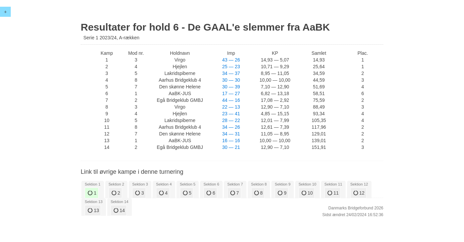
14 (119, 210)
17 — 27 (231, 93)
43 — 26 (231, 60)
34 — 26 (231, 127)
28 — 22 (231, 120)
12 (358, 193)
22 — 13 (231, 107)
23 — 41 (231, 113)
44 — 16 (231, 100)
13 (93, 210)
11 (333, 193)
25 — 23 (231, 66)
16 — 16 (231, 140)
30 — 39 (231, 86)
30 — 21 (231, 147)
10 (307, 193)
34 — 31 (231, 133)
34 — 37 (231, 73)
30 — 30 (231, 80)
